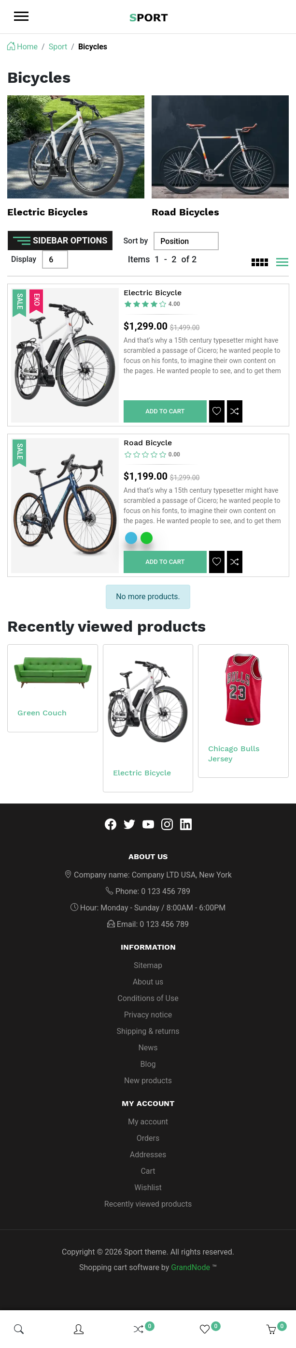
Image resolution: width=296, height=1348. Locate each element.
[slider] (153, 305)
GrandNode (190, 1270)
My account (148, 1124)
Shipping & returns (147, 1034)
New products (148, 1083)
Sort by (135, 240)
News (147, 1050)
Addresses (148, 1157)
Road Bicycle (148, 444)
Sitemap (148, 968)
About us (148, 984)
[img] (19, 1329)
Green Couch (42, 715)
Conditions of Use (147, 1001)
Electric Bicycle (153, 293)
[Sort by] (186, 241)
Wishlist (147, 1190)
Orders (148, 1141)
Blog (148, 1067)
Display (23, 259)
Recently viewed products (148, 1207)
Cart (148, 1174)
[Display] (55, 259)
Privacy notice (148, 1017)
